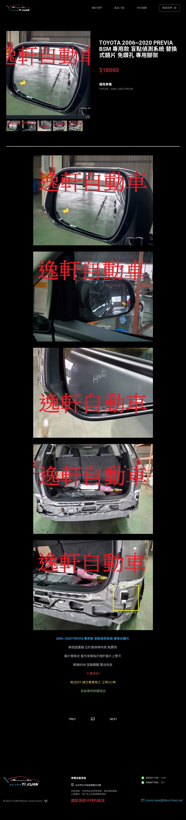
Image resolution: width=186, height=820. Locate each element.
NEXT (113, 719)
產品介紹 (119, 7)
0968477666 (152, 782)
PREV (72, 719)
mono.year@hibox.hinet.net (164, 800)
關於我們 (97, 7)
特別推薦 (142, 7)
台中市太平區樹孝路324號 (88, 785)
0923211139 (152, 778)
